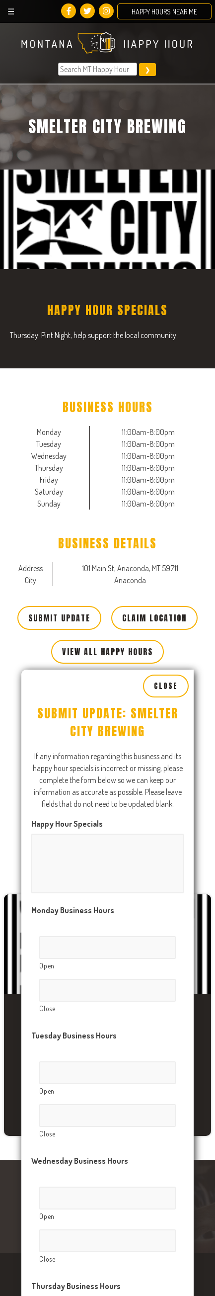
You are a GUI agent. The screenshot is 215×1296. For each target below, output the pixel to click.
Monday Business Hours (72, 816)
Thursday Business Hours (76, 1192)
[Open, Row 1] (107, 853)
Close (166, 591)
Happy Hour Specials (67, 729)
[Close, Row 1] (107, 895)
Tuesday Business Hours (74, 941)
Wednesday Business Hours (79, 1066)
